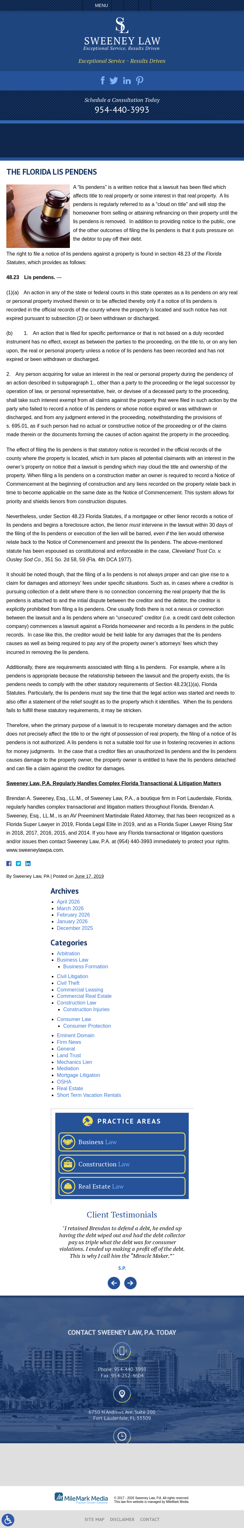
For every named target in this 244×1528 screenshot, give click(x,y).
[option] (122, 1251)
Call (118, 5)
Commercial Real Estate (84, 996)
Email (131, 5)
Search (145, 5)
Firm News (69, 1042)
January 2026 (72, 921)
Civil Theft (68, 983)
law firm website (132, 1502)
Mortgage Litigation (78, 1075)
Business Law (72, 960)
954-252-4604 (127, 1425)
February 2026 (73, 914)
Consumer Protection (87, 1026)
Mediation (68, 1068)
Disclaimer (122, 1519)
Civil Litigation (72, 976)
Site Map (94, 1519)
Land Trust (69, 1055)
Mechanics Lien (74, 1062)
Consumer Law (74, 1019)
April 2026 (68, 901)
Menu (101, 5)
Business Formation (85, 966)
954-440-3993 (122, 109)
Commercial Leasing (80, 989)
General (66, 1048)
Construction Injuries (86, 1009)
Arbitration (68, 953)
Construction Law (76, 1002)
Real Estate (70, 1088)
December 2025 (75, 928)
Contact (150, 1519)
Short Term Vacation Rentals (89, 1095)
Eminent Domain (75, 1035)
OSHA (64, 1081)
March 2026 (70, 908)
